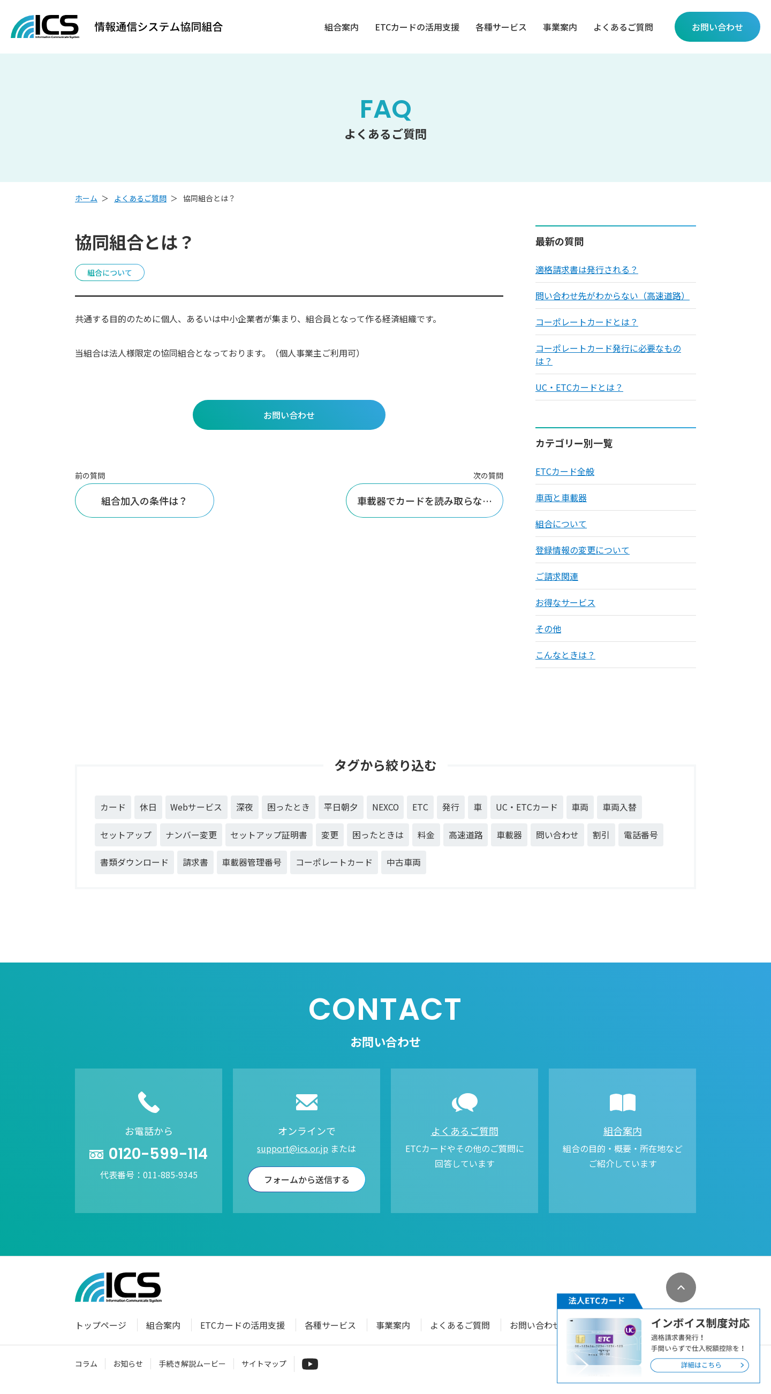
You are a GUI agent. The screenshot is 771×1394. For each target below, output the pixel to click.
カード (113, 807)
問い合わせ (558, 835)
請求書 (195, 863)
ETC (422, 807)
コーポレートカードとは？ (586, 321)
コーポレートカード (334, 863)
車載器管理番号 (252, 863)
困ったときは (378, 835)
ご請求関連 (556, 576)
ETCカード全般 (564, 471)
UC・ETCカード (528, 807)
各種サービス (501, 27)
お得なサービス (565, 602)
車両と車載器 (561, 497)
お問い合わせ (535, 1325)
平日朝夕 (341, 807)
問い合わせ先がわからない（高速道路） (612, 295)
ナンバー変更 (191, 835)
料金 (426, 835)
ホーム (86, 198)
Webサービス (197, 807)
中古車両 (404, 863)
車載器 (510, 835)
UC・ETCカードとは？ (579, 387)
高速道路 (466, 835)
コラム (86, 1364)
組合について (561, 523)
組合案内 (341, 27)
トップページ (100, 1325)
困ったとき (289, 807)
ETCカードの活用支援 (417, 27)
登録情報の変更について (582, 549)
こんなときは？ (565, 654)
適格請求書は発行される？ (586, 269)
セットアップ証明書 (269, 835)
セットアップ (126, 835)
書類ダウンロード (134, 863)
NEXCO (386, 807)
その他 (548, 628)
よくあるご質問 (623, 27)
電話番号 (642, 835)
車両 (582, 807)
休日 (148, 807)
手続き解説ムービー (192, 1364)
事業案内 (560, 27)
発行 (452, 807)
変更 (330, 835)
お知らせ (128, 1364)
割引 (602, 835)
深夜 (245, 807)
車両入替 (621, 807)
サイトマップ (263, 1364)
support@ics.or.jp (292, 1148)
